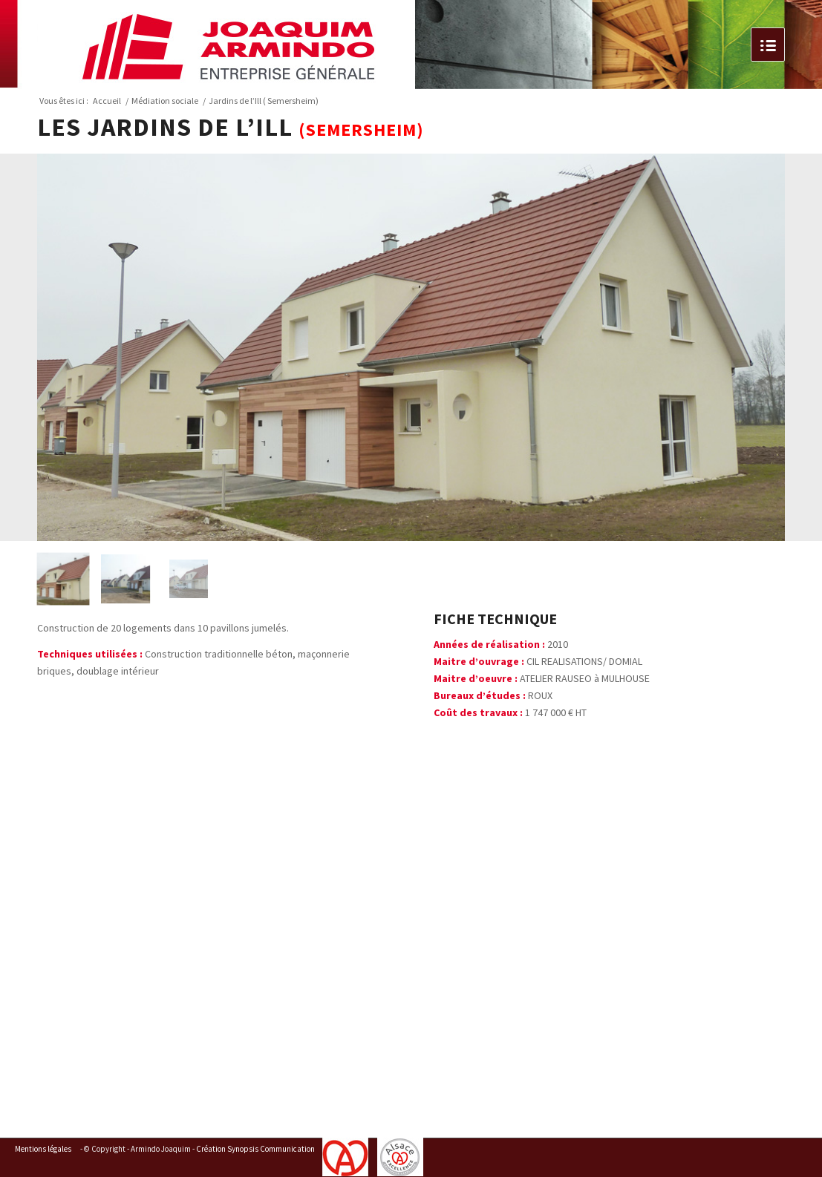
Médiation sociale (164, 100)
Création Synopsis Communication (255, 1149)
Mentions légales (43, 1149)
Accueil (107, 100)
